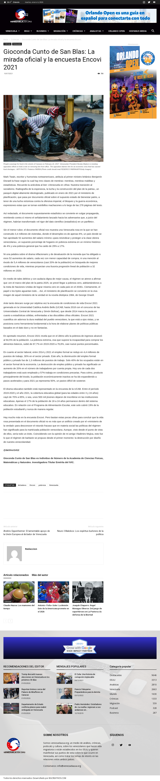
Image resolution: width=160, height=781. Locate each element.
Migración (61, 31)
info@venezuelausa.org (69, 765)
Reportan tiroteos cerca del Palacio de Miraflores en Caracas (33, 692)
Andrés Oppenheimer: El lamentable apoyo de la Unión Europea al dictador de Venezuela (26, 533)
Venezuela (13, 31)
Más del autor (40, 575)
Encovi (32, 485)
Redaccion (31, 548)
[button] (153, 31)
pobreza (42, 485)
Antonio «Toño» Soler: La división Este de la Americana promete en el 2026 (53, 608)
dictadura (22, 485)
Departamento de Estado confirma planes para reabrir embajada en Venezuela (34, 707)
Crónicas (78, 31)
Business (43, 31)
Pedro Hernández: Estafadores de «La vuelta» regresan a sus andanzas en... (88, 707)
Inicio (5, 39)
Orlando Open (116, 31)
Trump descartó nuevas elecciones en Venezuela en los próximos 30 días (36, 677)
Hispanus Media (138, 31)
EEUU (28, 31)
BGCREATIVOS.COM (57, 778)
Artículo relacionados (16, 575)
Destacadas (17, 44)
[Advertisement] (53, 473)
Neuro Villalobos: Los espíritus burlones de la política (80, 533)
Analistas (97, 31)
